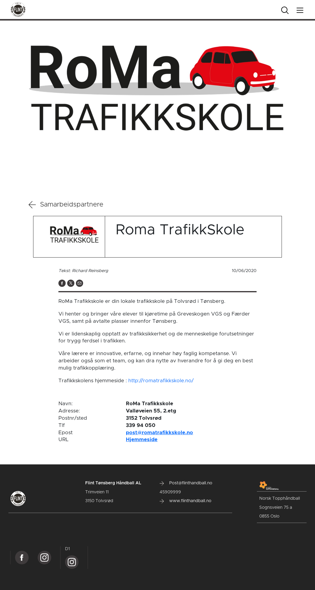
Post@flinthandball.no (186, 483)
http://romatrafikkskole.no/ (161, 380)
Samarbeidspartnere (66, 204)
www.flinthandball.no (185, 501)
